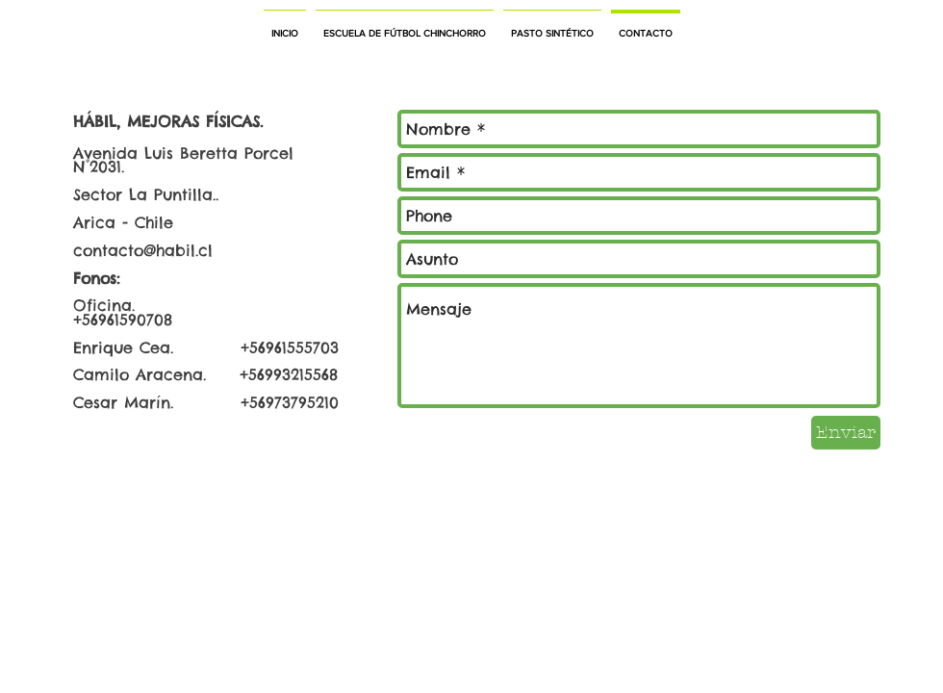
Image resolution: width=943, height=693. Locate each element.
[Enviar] (845, 432)
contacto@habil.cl (143, 250)
